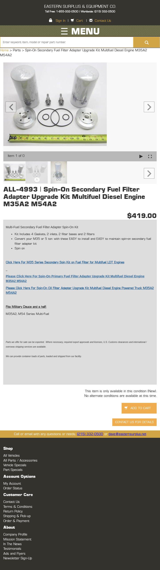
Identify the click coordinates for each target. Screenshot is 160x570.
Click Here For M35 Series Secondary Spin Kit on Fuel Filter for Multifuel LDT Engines (65, 262)
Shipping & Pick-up (17, 516)
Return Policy (13, 511)
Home (5, 50)
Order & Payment (16, 521)
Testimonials (12, 548)
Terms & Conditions (17, 506)
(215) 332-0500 (90, 434)
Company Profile (15, 534)
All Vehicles (11, 455)
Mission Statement (17, 539)
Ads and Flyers (14, 553)
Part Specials (13, 470)
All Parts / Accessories (20, 460)
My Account (12, 483)
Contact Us (103, 20)
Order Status (12, 488)
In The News (12, 544)
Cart (79, 20)
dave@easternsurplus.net (127, 434)
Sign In (60, 20)
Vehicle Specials (14, 465)
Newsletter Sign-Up (17, 558)
